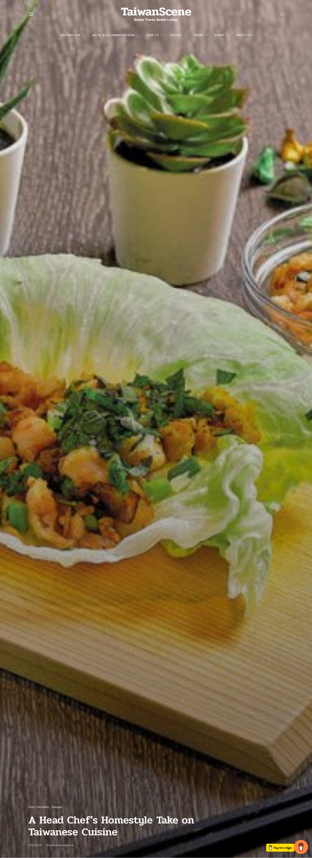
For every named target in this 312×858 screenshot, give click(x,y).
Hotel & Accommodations (113, 35)
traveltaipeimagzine (60, 845)
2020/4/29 (35, 845)
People (176, 35)
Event (220, 35)
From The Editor (38, 807)
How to (152, 35)
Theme (198, 35)
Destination (71, 35)
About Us (243, 35)
